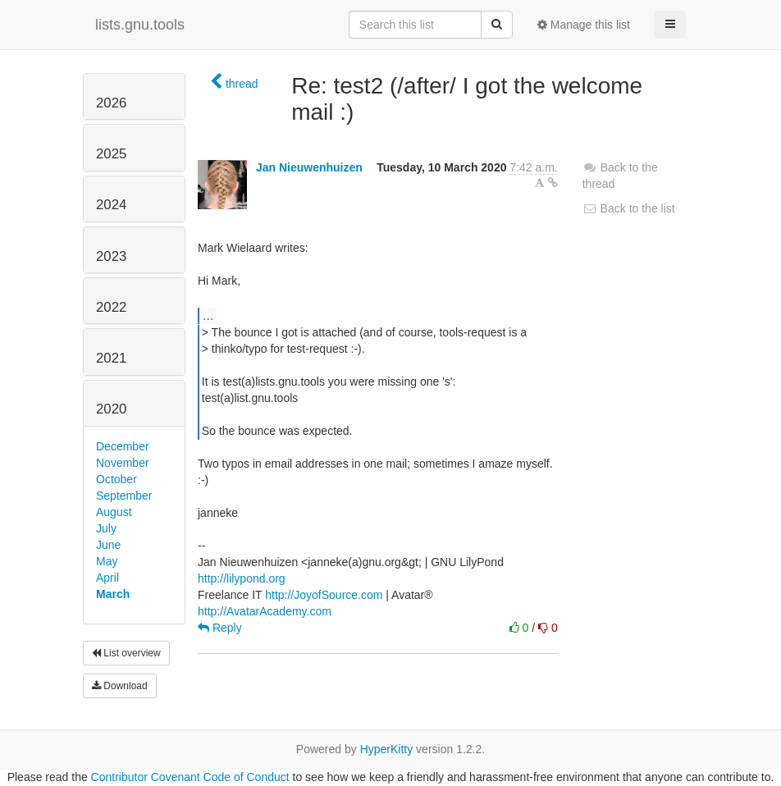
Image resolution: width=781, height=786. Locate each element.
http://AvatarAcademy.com (264, 611)
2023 (111, 256)
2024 (111, 204)
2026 (111, 103)
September (124, 495)
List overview (126, 653)
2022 (111, 307)
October (116, 479)
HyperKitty (386, 749)
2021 (111, 358)
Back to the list (628, 208)
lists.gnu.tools (140, 24)
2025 (111, 154)
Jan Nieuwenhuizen (309, 167)
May (106, 561)
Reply (220, 627)
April (107, 577)
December (122, 446)
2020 (111, 409)
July (106, 528)
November (122, 462)
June (108, 544)
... (208, 315)
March (113, 594)
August (114, 512)
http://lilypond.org (241, 578)
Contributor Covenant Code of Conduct (190, 777)
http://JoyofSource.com (323, 594)
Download (120, 686)
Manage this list (583, 24)
